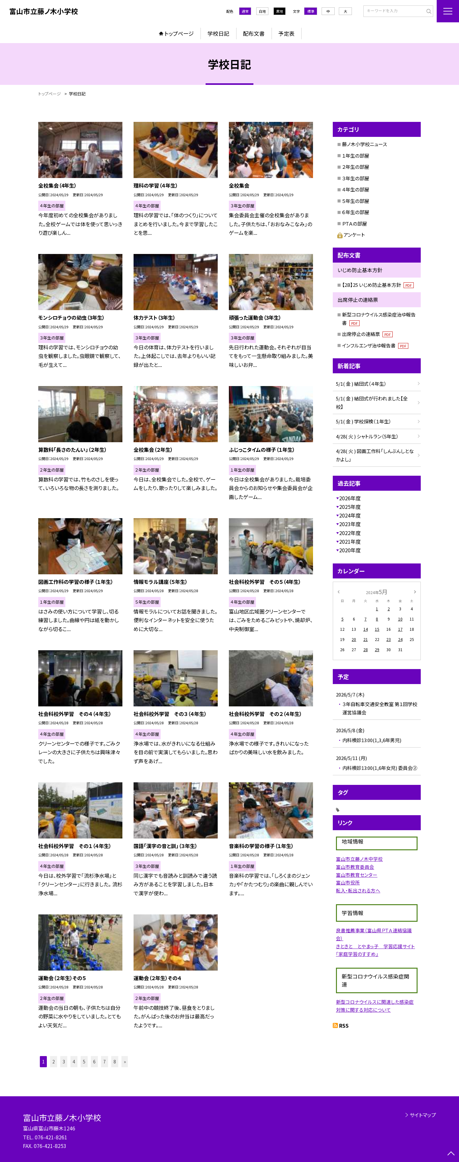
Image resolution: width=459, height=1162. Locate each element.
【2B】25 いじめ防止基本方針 (378, 284)
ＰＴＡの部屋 (354, 223)
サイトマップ (423, 1115)
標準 (310, 11)
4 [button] (74, 1061)
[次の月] (415, 591)
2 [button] (53, 1061)
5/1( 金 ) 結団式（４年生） (361, 383)
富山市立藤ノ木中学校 (359, 858)
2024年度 (350, 515)
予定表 (286, 33)
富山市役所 (348, 882)
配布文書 (254, 33)
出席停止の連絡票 (367, 334)
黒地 (279, 11)
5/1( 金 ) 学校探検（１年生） (363, 421)
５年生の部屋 (355, 200)
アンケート (351, 234)
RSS (344, 1025)
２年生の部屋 (355, 166)
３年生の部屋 (355, 178)
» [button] (125, 1061)
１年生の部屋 (355, 155)
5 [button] (84, 1061)
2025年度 (350, 506)
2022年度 (350, 533)
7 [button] (104, 1061)
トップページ (179, 33)
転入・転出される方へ (358, 890)
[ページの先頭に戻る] (451, 1154)
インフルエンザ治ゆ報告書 (375, 345)
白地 (262, 11)
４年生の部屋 (355, 189)
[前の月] (338, 591)
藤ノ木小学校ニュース (364, 144)
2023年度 (350, 524)
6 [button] (94, 1061)
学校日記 (218, 33)
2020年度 (350, 550)
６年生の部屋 (355, 212)
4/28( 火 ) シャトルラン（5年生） (367, 436)
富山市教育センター (356, 874)
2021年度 (350, 541)
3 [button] (63, 1061)
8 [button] (114, 1061)
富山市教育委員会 (355, 866)
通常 (245, 11)
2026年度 (350, 498)
